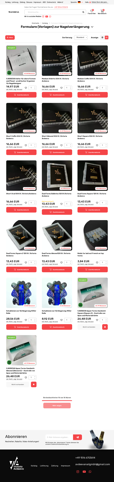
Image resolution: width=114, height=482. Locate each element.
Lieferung (15, 2)
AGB (44, 2)
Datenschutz (51, 2)
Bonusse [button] (29, 2)
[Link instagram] (43, 16)
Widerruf (60, 2)
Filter (10, 37)
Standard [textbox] (80, 37)
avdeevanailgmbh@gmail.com (92, 464)
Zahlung (22, 2)
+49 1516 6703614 (61, 7)
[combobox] (81, 37)
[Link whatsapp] (50, 16)
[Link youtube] (47, 16)
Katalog (7, 2)
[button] (26, 88)
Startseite (36, 23)
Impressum (37, 2)
